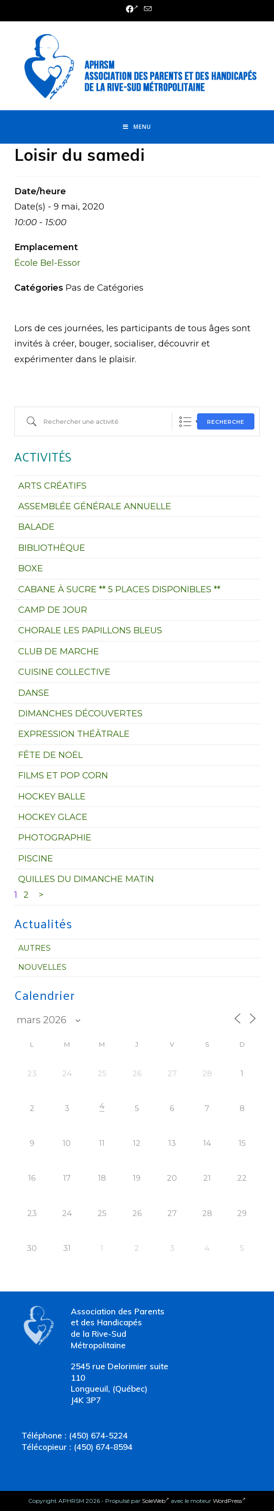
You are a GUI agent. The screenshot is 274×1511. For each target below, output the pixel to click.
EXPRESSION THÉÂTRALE (74, 734)
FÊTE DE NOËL (50, 755)
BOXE (30, 568)
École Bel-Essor (47, 263)
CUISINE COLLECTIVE (64, 672)
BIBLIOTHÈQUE (51, 548)
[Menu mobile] (137, 127)
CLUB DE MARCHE (58, 651)
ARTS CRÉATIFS (52, 486)
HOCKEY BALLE (52, 796)
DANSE (33, 693)
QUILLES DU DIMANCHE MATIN (86, 879)
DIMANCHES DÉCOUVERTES (80, 713)
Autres (34, 948)
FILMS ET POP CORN (63, 775)
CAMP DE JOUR (52, 610)
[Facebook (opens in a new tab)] (132, 9)
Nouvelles (42, 967)
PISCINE (35, 858)
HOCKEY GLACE (53, 817)
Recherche (225, 422)
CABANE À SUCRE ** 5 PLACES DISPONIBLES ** (119, 589)
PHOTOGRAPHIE (54, 837)
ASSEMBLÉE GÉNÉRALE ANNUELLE (94, 506)
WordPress (229, 1500)
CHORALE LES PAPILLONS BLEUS (90, 630)
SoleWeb (155, 1500)
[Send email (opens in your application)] (146, 9)
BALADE (36, 527)
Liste (185, 422)
